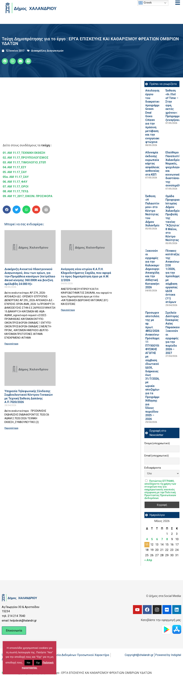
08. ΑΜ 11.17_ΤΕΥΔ (15, 191)
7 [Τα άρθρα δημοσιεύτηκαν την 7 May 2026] (162, 539)
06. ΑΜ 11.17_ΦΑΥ (15, 182)
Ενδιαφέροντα (152, 467)
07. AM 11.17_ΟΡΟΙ (15, 186)
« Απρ (148, 560)
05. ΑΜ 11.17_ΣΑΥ (15, 172)
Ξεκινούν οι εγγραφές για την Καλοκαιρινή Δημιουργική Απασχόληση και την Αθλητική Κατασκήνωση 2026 (154, 269)
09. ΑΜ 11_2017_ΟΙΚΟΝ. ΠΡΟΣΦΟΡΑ (27, 196)
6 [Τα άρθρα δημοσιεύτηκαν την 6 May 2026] (157, 539)
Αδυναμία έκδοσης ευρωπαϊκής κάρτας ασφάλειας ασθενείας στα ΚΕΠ (153, 163)
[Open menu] (177, 2)
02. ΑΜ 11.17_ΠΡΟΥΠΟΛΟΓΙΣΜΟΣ (25, 157)
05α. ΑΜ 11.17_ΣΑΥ (16, 177)
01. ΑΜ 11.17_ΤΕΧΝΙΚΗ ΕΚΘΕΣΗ (24, 153)
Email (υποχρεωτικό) (156, 455)
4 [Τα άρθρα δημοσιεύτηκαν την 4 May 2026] (147, 539)
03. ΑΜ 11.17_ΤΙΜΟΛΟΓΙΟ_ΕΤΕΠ (24, 162)
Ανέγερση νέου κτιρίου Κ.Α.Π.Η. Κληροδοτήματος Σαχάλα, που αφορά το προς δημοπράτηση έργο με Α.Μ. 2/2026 (86, 274)
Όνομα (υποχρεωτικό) (157, 443)
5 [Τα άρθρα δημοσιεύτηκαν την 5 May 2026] (152, 539)
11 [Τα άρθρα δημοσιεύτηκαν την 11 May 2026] (147, 544)
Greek (145, 3)
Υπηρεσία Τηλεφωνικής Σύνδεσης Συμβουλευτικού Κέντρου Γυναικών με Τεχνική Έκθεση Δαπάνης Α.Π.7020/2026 (28, 396)
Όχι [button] (38, 662)
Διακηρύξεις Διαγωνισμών (47, 50)
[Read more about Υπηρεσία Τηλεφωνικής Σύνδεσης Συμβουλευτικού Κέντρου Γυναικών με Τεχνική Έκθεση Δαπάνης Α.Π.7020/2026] (30, 369)
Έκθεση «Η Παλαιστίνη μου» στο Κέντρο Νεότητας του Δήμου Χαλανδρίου (153, 210)
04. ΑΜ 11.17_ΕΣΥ (14, 167)
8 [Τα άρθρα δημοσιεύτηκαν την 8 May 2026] (167, 539)
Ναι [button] (28, 662)
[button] (5, 61)
